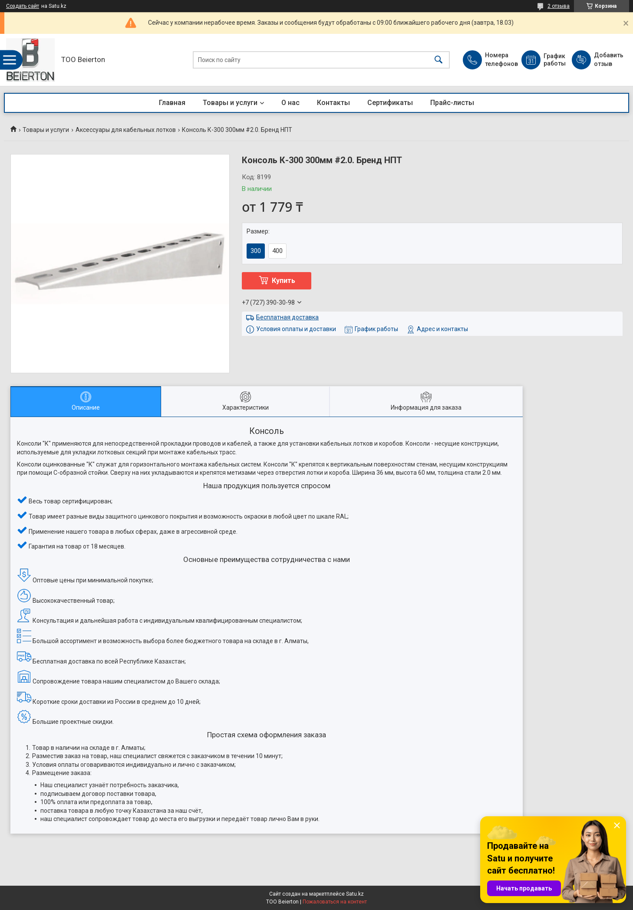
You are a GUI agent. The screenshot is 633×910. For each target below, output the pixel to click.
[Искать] (438, 60)
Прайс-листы (452, 103)
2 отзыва (558, 6)
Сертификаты (390, 103)
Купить (283, 280)
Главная (172, 103)
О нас (290, 103)
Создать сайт (22, 6)
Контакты (333, 103)
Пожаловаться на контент (335, 902)
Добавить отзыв (608, 59)
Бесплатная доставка (287, 317)
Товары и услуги (230, 103)
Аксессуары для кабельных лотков (126, 129)
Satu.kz (355, 894)
